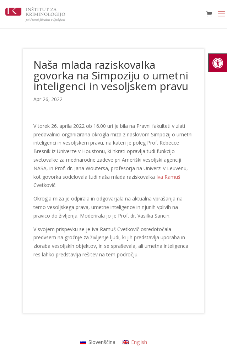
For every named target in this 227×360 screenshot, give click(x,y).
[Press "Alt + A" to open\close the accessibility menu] (217, 62)
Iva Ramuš (168, 176)
